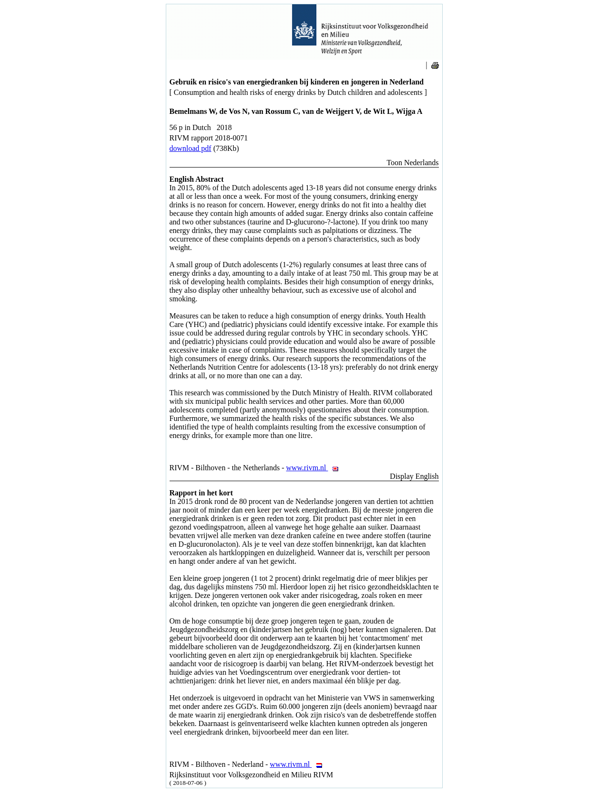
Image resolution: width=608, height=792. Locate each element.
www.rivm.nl (314, 468)
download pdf (190, 148)
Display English (414, 476)
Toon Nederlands (413, 162)
